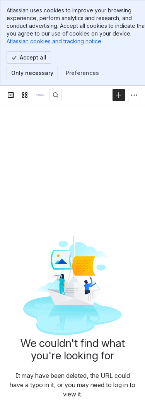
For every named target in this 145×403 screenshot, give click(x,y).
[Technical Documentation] (40, 95)
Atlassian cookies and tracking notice (54, 41)
